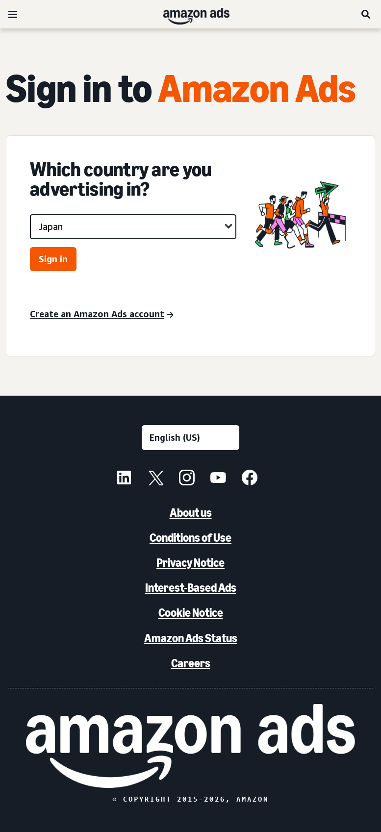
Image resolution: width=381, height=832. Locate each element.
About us (191, 512)
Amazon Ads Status (190, 638)
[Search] (366, 14)
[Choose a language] (190, 437)
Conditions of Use (190, 537)
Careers (190, 663)
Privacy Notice (190, 562)
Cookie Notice (190, 612)
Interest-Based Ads (190, 587)
